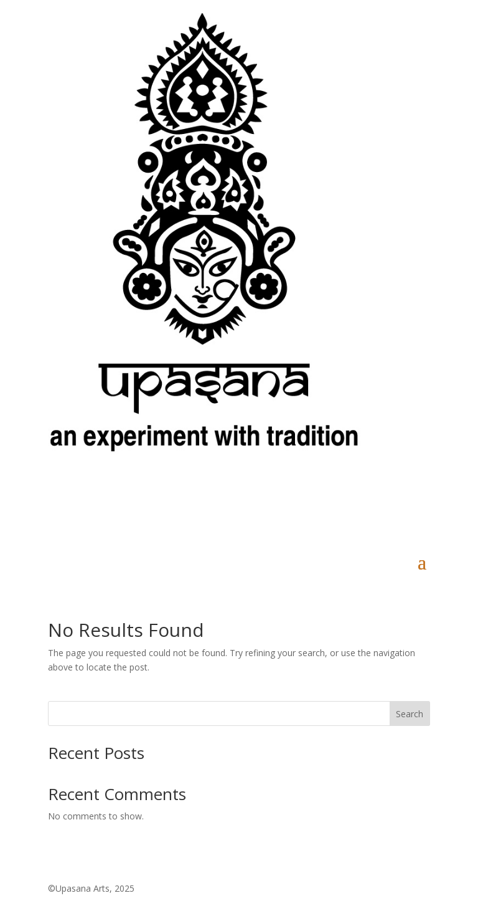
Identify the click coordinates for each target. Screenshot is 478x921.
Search (409, 714)
